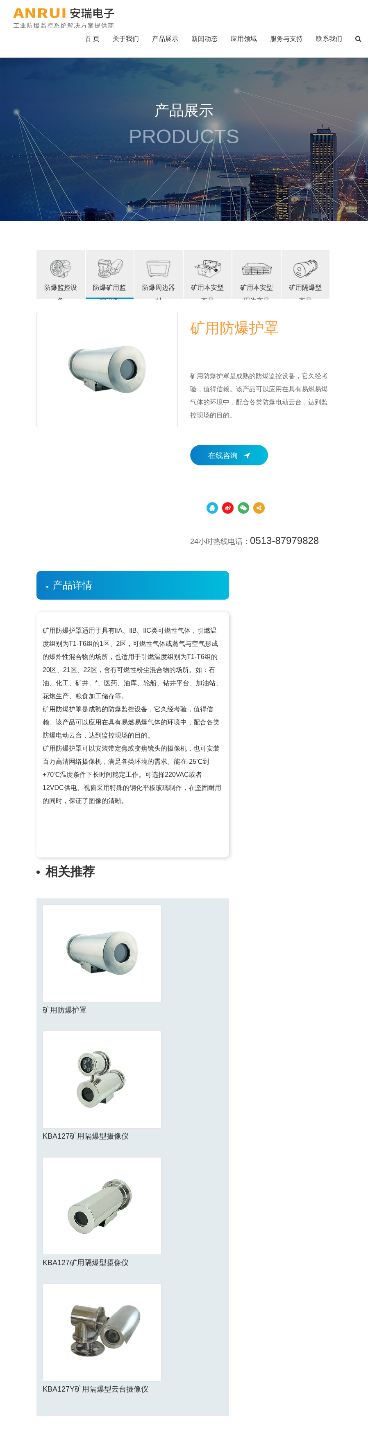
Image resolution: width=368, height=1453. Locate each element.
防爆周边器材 (159, 278)
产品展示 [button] (165, 38)
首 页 (92, 38)
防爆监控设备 (61, 278)
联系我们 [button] (329, 38)
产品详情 (72, 585)
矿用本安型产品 (208, 278)
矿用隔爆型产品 (306, 278)
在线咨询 (229, 455)
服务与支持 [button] (286, 38)
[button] (358, 38)
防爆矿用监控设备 (110, 278)
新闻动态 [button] (204, 38)
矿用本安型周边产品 (257, 278)
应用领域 (244, 38)
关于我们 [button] (126, 38)
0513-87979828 (284, 540)
